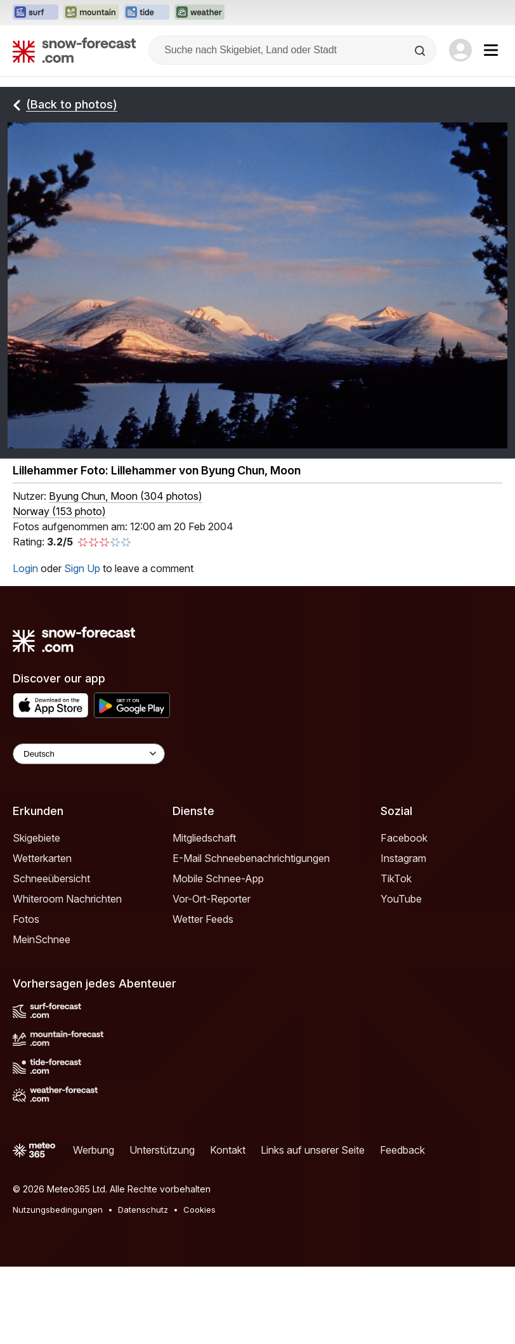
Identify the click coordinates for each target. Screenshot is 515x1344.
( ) (125, 496)
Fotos (26, 919)
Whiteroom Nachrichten (67, 898)
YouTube (401, 898)
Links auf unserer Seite (313, 1150)
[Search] (421, 50)
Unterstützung (162, 1150)
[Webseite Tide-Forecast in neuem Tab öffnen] (146, 12)
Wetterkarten (42, 858)
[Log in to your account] (460, 50)
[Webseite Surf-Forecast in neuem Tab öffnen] (35, 12)
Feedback (402, 1150)
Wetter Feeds (203, 919)
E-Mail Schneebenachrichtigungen (251, 858)
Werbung (93, 1150)
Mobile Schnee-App (218, 878)
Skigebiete (36, 838)
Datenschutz (143, 1209)
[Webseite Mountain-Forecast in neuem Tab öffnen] (91, 12)
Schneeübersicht (51, 878)
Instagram (403, 858)
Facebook (404, 838)
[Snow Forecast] (74, 50)
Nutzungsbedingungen (58, 1209)
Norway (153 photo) (59, 511)
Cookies (199, 1209)
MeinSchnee (41, 939)
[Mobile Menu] (490, 50)
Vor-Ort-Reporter (212, 898)
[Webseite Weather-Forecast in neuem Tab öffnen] (199, 12)
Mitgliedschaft (204, 838)
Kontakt (227, 1150)
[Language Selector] (89, 753)
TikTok (396, 878)
